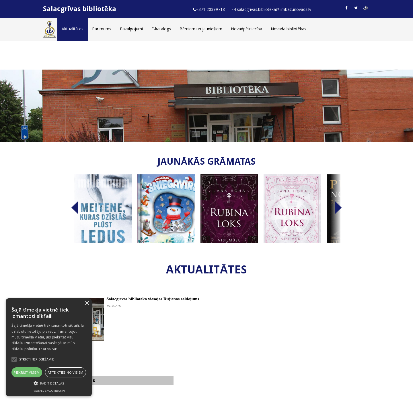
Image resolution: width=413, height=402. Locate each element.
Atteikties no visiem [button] (65, 372)
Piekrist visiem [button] (27, 372)
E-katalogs (161, 28)
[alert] (49, 347)
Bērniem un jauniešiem (201, 28)
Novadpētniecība (246, 28)
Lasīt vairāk (48, 349)
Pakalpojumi (131, 28)
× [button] (87, 303)
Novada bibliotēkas (288, 28)
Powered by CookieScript (49, 391)
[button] (48, 383)
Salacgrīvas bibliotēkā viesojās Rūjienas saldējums (152, 299)
